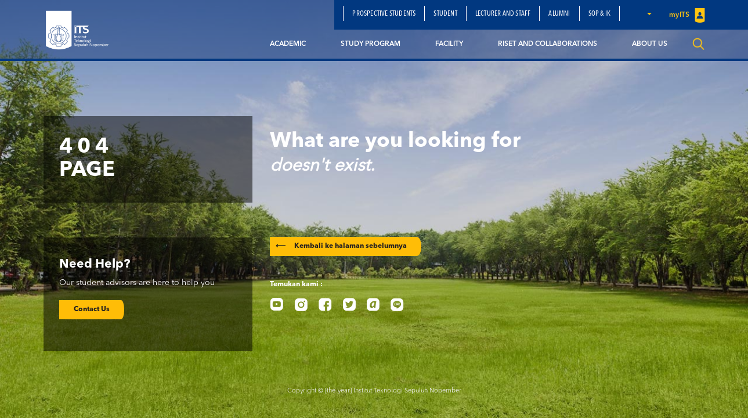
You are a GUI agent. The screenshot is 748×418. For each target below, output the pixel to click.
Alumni (559, 13)
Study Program (370, 44)
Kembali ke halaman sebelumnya (341, 246)
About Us (649, 44)
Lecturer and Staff (503, 13)
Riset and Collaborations (547, 44)
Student (445, 13)
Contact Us (92, 309)
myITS (686, 15)
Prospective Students (383, 13)
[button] (648, 13)
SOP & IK (599, 13)
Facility (449, 44)
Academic (288, 44)
